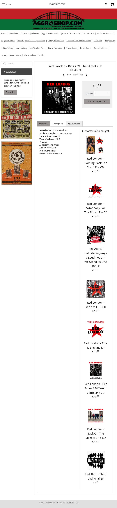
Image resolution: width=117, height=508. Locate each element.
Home (4, 33)
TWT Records (88, 33)
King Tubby (8, 48)
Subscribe (10, 92)
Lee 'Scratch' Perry (37, 48)
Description (58, 123)
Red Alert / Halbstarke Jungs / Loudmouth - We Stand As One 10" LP (96, 257)
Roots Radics (85, 48)
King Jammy (110, 40)
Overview (43, 123)
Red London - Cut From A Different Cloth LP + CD (95, 388)
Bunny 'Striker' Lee (56, 40)
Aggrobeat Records (50, 33)
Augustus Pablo (8, 40)
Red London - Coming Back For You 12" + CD (96, 163)
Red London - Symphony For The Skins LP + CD (95, 208)
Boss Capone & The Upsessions (31, 40)
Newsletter (14, 33)
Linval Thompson (55, 48)
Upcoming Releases (30, 33)
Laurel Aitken (21, 48)
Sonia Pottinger (100, 48)
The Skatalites (30, 55)
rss (77, 502)
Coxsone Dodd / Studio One (79, 40)
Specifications (74, 123)
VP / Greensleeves (104, 33)
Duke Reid (98, 40)
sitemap (70, 502)
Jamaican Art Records (70, 33)
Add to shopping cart (97, 101)
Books (41, 55)
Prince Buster (71, 48)
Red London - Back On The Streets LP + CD (96, 433)
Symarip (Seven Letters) (11, 55)
